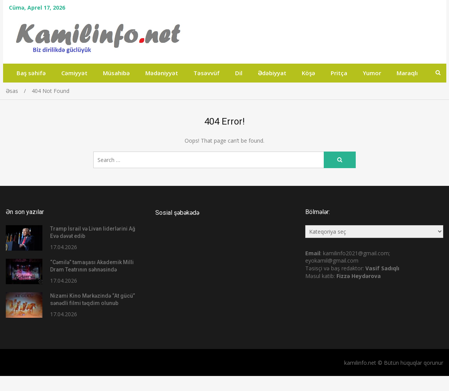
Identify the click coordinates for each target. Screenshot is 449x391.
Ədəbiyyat (272, 73)
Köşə (308, 73)
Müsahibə (116, 73)
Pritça (339, 73)
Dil (238, 73)
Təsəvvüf (206, 73)
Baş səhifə (31, 73)
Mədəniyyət (161, 73)
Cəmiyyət (74, 73)
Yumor (372, 73)
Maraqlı (407, 73)
